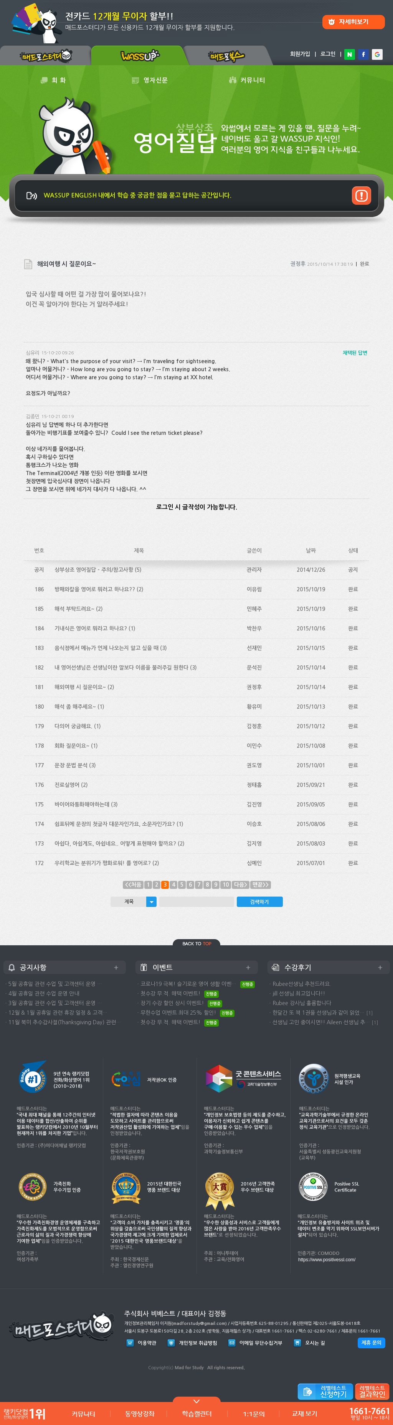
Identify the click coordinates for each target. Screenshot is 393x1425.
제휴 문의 (371, 1342)
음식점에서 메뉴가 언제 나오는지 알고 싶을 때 (106, 648)
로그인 (327, 54)
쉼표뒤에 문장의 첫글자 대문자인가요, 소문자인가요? (114, 824)
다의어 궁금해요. (73, 726)
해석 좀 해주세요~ (75, 706)
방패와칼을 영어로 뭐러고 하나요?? (94, 589)
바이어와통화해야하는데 (81, 804)
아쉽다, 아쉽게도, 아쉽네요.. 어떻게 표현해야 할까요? (115, 843)
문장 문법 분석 (71, 765)
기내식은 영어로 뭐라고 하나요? (90, 628)
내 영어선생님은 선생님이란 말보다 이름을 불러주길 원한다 (121, 667)
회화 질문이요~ (71, 746)
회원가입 (300, 54)
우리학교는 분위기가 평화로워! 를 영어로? (102, 863)
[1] (369, 1012)
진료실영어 (66, 785)
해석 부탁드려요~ (74, 609)
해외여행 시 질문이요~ (80, 687)
